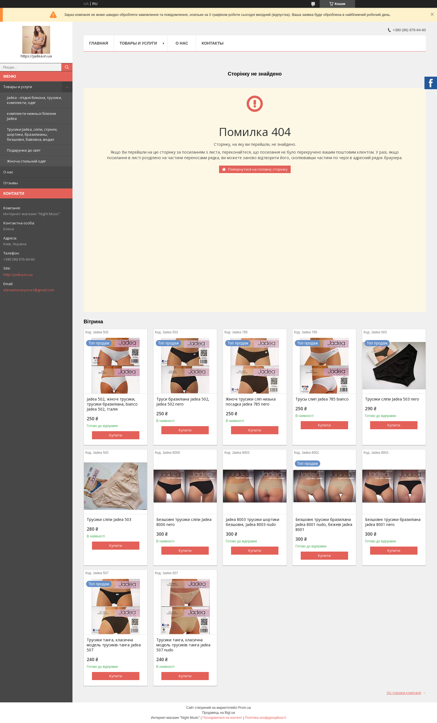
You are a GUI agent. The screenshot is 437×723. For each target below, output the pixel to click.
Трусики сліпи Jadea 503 (109, 519)
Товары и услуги (17, 86)
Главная (98, 43)
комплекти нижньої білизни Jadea (31, 116)
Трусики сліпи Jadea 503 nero (392, 399)
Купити (115, 435)
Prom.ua (244, 708)
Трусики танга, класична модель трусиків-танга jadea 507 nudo (183, 644)
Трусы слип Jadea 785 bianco (322, 399)
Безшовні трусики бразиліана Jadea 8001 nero (393, 522)
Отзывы (10, 182)
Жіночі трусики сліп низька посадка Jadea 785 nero (251, 402)
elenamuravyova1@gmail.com (28, 289)
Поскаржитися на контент (222, 718)
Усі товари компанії (404, 692)
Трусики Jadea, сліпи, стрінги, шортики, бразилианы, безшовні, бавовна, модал (32, 134)
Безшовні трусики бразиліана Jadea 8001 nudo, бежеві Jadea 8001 (323, 524)
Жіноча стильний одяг (26, 161)
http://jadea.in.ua (18, 274)
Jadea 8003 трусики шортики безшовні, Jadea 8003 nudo (252, 522)
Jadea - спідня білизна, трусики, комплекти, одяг (34, 100)
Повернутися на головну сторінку (258, 169)
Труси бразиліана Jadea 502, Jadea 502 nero (182, 402)
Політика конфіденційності (265, 718)
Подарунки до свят (24, 150)
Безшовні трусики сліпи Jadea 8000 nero (184, 522)
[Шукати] (66, 67)
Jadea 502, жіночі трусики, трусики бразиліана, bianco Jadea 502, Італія (112, 404)
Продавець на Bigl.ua (218, 713)
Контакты (212, 43)
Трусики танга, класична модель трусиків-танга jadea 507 (114, 644)
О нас (8, 171)
